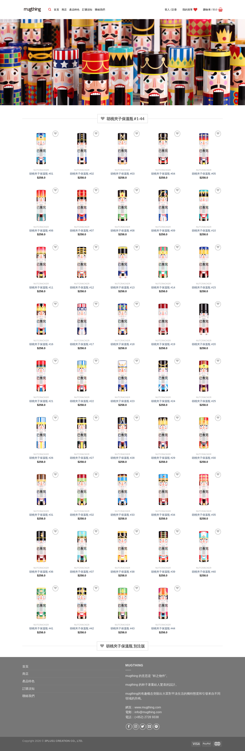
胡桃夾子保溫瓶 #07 (82, 230)
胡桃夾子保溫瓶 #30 (204, 457)
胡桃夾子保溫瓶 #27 (82, 457)
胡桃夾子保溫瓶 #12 (82, 287)
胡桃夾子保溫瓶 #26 (41, 457)
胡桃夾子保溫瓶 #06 (41, 230)
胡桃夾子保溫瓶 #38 (122, 571)
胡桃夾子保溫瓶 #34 (163, 514)
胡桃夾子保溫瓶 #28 (122, 457)
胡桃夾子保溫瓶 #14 (163, 287)
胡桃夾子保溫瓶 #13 (122, 287)
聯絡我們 (100, 9)
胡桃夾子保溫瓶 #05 (204, 173)
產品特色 (74, 9)
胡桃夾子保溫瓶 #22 (82, 401)
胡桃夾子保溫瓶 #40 (204, 571)
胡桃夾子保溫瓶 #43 (122, 628)
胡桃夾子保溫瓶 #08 (122, 230)
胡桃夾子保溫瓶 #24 (163, 401)
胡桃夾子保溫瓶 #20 (204, 344)
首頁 (56, 9)
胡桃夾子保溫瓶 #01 (41, 173)
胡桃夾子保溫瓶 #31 (41, 514)
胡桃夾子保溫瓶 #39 (163, 571)
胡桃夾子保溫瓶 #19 (163, 344)
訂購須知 (87, 9)
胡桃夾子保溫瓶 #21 (41, 401)
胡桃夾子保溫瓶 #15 (204, 287)
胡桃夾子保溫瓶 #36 (41, 571)
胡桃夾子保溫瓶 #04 (163, 173)
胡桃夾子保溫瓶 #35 (204, 514)
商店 (64, 9)
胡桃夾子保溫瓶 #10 (204, 230)
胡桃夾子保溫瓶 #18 (122, 344)
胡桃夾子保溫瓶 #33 (122, 514)
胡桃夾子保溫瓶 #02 (82, 173)
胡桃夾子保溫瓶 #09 (163, 230)
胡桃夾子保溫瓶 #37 (82, 571)
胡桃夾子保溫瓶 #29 (163, 457)
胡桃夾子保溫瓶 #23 (122, 401)
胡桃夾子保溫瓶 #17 (82, 344)
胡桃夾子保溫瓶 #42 (82, 628)
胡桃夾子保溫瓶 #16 (41, 344)
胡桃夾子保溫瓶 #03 (122, 173)
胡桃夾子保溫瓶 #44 (163, 628)
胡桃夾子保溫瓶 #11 (41, 287)
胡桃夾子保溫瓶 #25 (204, 401)
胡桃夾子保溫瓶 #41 (41, 628)
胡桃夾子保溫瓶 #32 (82, 514)
